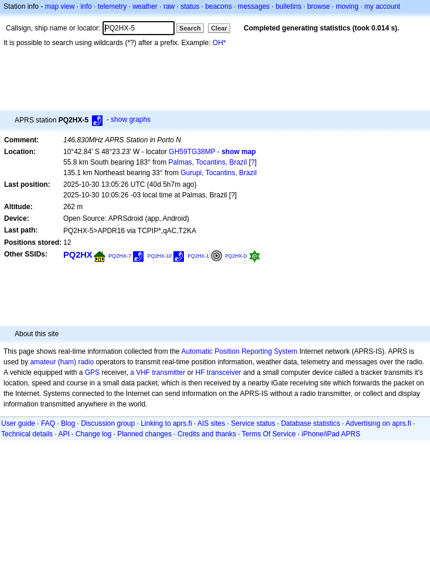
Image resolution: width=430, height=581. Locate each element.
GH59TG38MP (192, 152)
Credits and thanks (207, 434)
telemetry (112, 6)
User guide (18, 423)
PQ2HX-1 (198, 256)
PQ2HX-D (236, 256)
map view (60, 6)
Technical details (27, 434)
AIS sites (211, 423)
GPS (92, 372)
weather (145, 6)
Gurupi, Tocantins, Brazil (218, 173)
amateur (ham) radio (62, 362)
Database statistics (310, 423)
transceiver (224, 372)
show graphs (131, 119)
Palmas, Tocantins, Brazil (208, 162)
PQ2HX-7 (120, 256)
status (189, 6)
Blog (68, 423)
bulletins (288, 6)
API (63, 434)
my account (382, 6)
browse (318, 6)
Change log (93, 434)
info (85, 6)
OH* (219, 43)
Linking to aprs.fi (166, 423)
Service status (253, 423)
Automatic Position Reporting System (239, 351)
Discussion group (108, 423)
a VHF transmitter (157, 372)
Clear (219, 28)
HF (200, 372)
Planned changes (144, 434)
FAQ (48, 423)
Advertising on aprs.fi (378, 423)
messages (254, 6)
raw (169, 6)
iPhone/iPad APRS (331, 434)
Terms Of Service (269, 434)
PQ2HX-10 (160, 256)
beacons (218, 6)
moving (347, 6)
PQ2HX (78, 254)
